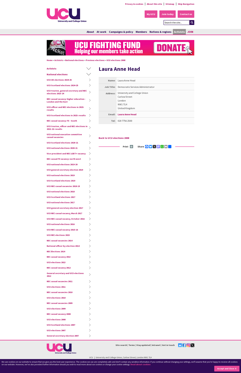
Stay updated (143, 345)
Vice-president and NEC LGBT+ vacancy (66, 153)
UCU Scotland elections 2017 (61, 197)
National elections (74, 60)
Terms (131, 345)
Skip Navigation (186, 4)
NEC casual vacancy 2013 (59, 256)
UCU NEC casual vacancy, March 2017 (64, 213)
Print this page (131, 146)
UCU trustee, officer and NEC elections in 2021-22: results (67, 127)
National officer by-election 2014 (63, 246)
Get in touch (168, 345)
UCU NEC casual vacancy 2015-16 (62, 229)
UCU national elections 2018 (61, 191)
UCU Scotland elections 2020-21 (62, 142)
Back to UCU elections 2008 (114, 137)
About (90, 32)
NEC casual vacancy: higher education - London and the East (66, 100)
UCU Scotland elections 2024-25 (62, 85)
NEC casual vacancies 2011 (59, 281)
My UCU (151, 14)
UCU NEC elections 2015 (58, 235)
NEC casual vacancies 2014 (59, 240)
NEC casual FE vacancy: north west (64, 159)
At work (101, 32)
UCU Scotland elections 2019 (61, 180)
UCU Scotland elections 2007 (61, 325)
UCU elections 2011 (56, 286)
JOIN (190, 32)
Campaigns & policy (121, 32)
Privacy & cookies (134, 4)
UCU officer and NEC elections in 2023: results (65, 108)
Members (141, 32)
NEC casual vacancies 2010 (59, 292)
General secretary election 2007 (63, 335)
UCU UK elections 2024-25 (59, 79)
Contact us (186, 14)
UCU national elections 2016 (61, 224)
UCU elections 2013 (56, 262)
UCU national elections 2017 (61, 202)
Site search (121, 345)
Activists (179, 32)
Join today (168, 14)
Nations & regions (160, 32)
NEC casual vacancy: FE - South (62, 120)
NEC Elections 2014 (56, 251)
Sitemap (170, 4)
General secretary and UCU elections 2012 (65, 274)
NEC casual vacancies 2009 (59, 303)
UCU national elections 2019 (61, 175)
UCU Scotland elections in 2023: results (66, 115)
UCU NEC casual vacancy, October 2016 (66, 218)
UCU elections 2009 (56, 308)
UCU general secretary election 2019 (65, 169)
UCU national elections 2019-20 (62, 164)
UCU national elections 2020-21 (62, 148)
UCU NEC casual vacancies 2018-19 (63, 186)
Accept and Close (225, 368)
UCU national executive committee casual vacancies (64, 136)
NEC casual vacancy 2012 (59, 267)
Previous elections (95, 60)
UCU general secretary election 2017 (65, 208)
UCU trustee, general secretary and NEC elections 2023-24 (67, 92)
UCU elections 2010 (56, 297)
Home (50, 60)
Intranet (156, 345)
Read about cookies (140, 364)
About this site (154, 4)
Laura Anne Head (127, 114)
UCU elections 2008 (116, 60)
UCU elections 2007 (56, 330)
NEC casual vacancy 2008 (59, 314)
